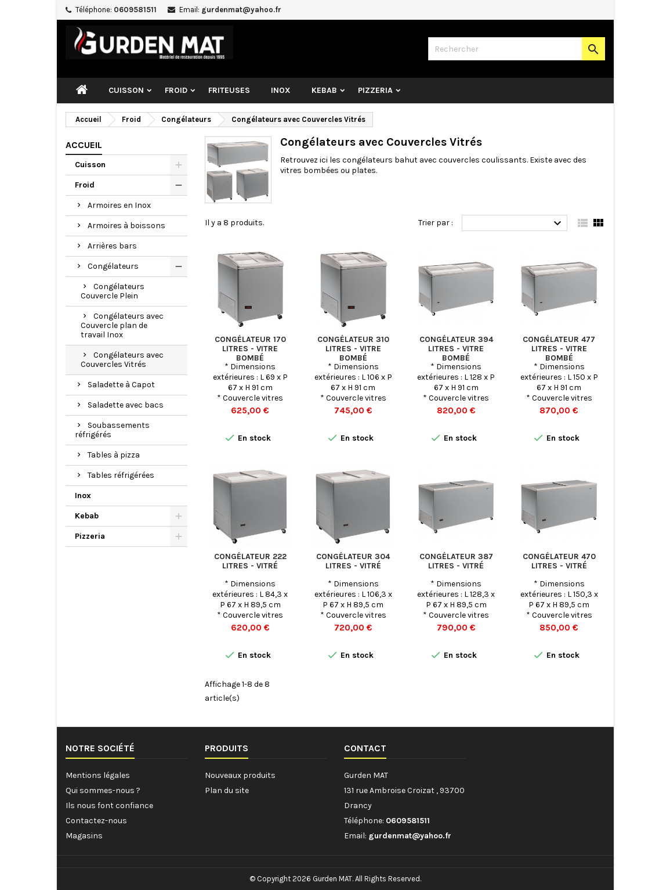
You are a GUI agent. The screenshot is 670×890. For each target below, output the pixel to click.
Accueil (84, 144)
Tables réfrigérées (121, 475)
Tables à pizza (114, 455)
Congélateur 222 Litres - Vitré (250, 561)
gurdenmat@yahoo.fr (241, 9)
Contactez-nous (96, 821)
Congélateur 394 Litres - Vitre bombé (456, 348)
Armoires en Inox (119, 205)
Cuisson (126, 90)
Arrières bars (112, 246)
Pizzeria (375, 90)
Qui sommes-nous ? (103, 790)
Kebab (324, 90)
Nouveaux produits (240, 775)
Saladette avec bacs (126, 405)
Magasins (84, 836)
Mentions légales (98, 775)
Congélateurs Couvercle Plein (112, 291)
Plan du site (227, 790)
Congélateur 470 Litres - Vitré (559, 561)
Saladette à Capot (121, 385)
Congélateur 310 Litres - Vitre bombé (353, 348)
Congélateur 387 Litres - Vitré (456, 561)
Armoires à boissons (126, 225)
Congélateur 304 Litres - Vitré (353, 561)
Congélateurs (113, 266)
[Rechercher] (516, 48)
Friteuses (229, 90)
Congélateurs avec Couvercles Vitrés (122, 359)
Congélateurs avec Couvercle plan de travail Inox (122, 325)
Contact (365, 748)
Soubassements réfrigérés (112, 429)
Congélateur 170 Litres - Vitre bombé (250, 348)
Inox (281, 90)
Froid (176, 90)
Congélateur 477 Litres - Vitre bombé (559, 348)
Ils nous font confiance (109, 805)
